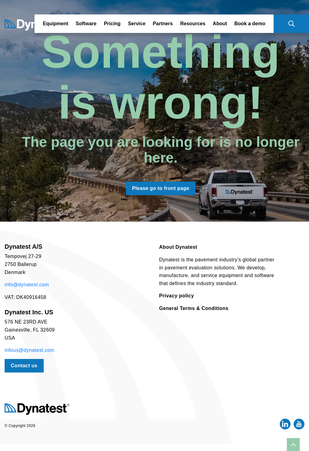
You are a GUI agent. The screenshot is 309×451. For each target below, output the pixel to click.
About (220, 23)
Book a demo (250, 23)
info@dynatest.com (27, 284)
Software (86, 23)
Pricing (112, 23)
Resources (193, 23)
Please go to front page (160, 188)
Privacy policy (176, 295)
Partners (163, 23)
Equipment (55, 23)
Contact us (24, 365)
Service (137, 23)
